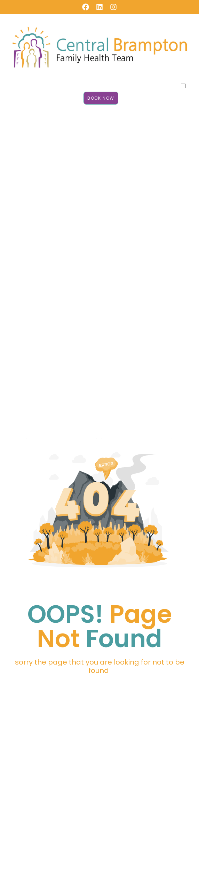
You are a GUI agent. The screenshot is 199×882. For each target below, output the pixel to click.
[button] (183, 86)
